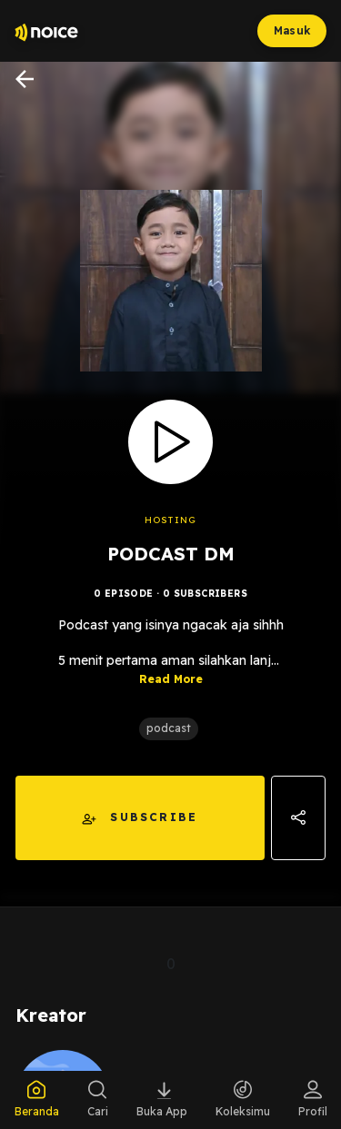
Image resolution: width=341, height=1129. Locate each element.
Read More (171, 679)
